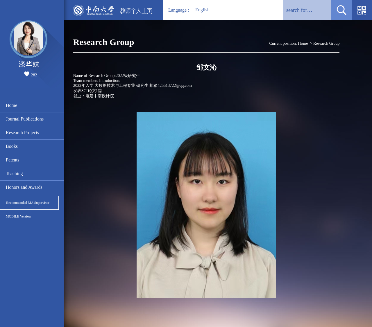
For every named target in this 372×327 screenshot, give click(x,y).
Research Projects (22, 132)
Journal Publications (25, 118)
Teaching (14, 173)
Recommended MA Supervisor (27, 203)
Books (12, 146)
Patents (12, 159)
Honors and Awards (24, 187)
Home (11, 105)
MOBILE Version (18, 216)
